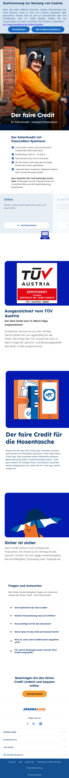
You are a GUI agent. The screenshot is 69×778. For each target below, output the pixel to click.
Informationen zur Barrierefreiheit (49, 762)
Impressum (12, 762)
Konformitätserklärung (34, 768)
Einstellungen (19, 29)
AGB (20, 762)
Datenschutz (29, 762)
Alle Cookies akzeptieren (48, 29)
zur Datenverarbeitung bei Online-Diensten (23, 24)
